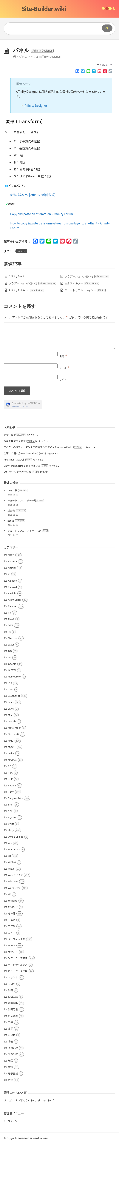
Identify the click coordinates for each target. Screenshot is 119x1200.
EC (9, 688)
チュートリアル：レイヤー (85, 346)
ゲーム (11, 1001)
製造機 (16, 566)
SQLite (12, 873)
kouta (16, 576)
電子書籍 (13, 1129)
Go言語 (12, 726)
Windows (13, 937)
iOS (10, 739)
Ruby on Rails (15, 854)
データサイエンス (17, 1020)
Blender (12, 662)
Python (12, 841)
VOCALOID (14, 905)
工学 (10, 1078)
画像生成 (13, 1110)
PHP (10, 835)
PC (9, 822)
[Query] (48, 29)
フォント (13, 1033)
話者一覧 (15, 491)
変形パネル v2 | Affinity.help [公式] (32, 251)
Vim (10, 899)
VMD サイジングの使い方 (21, 528)
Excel (11, 700)
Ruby (11, 848)
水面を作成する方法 (19, 497)
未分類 (11, 1091)
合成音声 (13, 1072)
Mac (10, 771)
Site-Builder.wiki (44, 9)
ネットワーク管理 (17, 1027)
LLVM (11, 764)
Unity (11, 886)
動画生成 (13, 1052)
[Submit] (107, 28)
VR (9, 912)
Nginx (11, 809)
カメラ (11, 988)
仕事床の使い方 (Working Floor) (25, 509)
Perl (10, 828)
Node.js (12, 816)
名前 (63, 412)
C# (9, 668)
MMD (10, 796)
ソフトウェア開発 (17, 1014)
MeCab (12, 777)
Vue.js (11, 924)
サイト (63, 435)
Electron (12, 694)
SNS (10, 860)
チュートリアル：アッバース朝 (28, 587)
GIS (10, 707)
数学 (10, 1084)
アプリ (11, 982)
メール (64, 424)
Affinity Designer (36, 161)
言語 (10, 1123)
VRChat (12, 918)
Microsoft (13, 790)
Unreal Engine (15, 892)
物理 (10, 1097)
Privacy (15, 462)
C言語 (11, 675)
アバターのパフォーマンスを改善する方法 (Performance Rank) (43, 503)
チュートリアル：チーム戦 (25, 556)
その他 (11, 969)
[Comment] (59, 392)
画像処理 (13, 1104)
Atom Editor (14, 655)
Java (10, 745)
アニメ (11, 976)
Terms (24, 462)
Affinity (23, 112)
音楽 (10, 1136)
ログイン (12, 1177)
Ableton (12, 617)
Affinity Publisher (26, 346)
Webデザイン (15, 931)
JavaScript (14, 752)
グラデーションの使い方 (87, 332)
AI (9, 630)
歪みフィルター (82, 339)
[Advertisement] (59, 67)
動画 (10, 1046)
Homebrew (14, 732)
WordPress (14, 944)
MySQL (12, 803)
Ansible (12, 649)
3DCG (11, 611)
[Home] (14, 112)
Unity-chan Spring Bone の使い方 (26, 521)
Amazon (12, 636)
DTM (10, 681)
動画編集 (13, 1059)
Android (12, 643)
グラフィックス (16, 995)
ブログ (11, 1040)
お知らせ (13, 963)
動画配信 (13, 1065)
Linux (11, 758)
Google (12, 720)
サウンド (13, 1008)
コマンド (17, 546)
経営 (10, 1116)
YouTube (12, 956)
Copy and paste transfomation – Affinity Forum (41, 270)
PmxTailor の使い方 (18, 515)
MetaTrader (14, 783)
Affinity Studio (17, 332)
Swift (11, 880)
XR (9, 950)
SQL (10, 867)
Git (9, 713)
